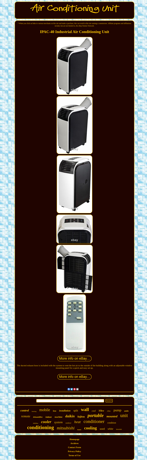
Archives (74, 443)
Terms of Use (74, 455)
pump (117, 410)
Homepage (74, 439)
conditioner (94, 421)
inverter (119, 429)
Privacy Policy (74, 451)
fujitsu (81, 416)
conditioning (40, 427)
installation (64, 410)
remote (25, 416)
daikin (70, 416)
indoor (49, 417)
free (54, 411)
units (126, 411)
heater (79, 429)
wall (85, 409)
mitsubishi (66, 428)
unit (124, 415)
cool (94, 411)
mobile (44, 410)
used (102, 428)
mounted (112, 416)
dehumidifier (38, 417)
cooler (46, 422)
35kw (101, 410)
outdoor (68, 423)
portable (96, 415)
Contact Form (74, 447)
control (24, 410)
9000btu (35, 423)
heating (34, 411)
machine (58, 417)
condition (111, 423)
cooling (90, 428)
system (58, 422)
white (110, 428)
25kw (109, 411)
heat (77, 422)
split (75, 410)
